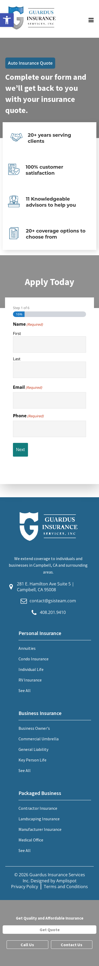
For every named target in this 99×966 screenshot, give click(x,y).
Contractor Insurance (37, 808)
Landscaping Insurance (39, 818)
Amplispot (66, 881)
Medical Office (30, 839)
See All (24, 690)
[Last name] (49, 370)
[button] (7, 20)
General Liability (33, 749)
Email (27, 387)
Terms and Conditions (66, 886)
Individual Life (31, 669)
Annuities (27, 648)
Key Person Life (32, 760)
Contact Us (71, 944)
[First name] (49, 344)
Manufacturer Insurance (40, 829)
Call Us (27, 944)
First (17, 333)
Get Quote (50, 929)
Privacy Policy (24, 886)
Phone (28, 416)
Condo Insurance (33, 658)
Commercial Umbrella (38, 738)
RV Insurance (30, 680)
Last (16, 358)
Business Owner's (34, 728)
